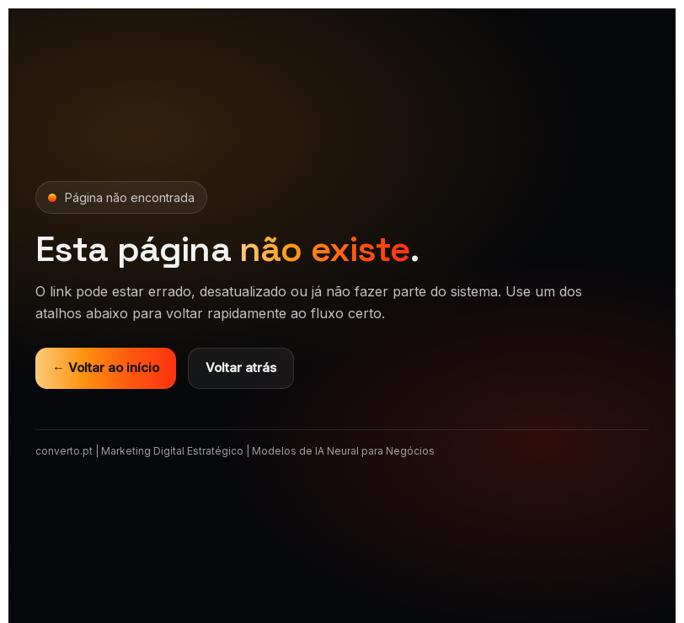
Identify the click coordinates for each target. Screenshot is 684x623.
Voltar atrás (241, 367)
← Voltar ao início (105, 367)
